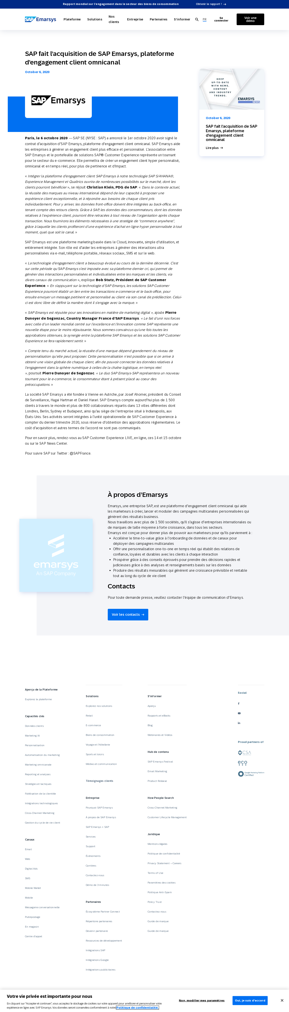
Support (90, 846)
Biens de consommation (100, 734)
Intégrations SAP (95, 950)
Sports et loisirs (95, 754)
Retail (89, 715)
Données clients (34, 725)
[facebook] (251, 704)
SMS (27, 878)
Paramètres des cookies (161, 882)
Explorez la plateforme (38, 699)
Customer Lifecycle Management (167, 817)
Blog (150, 725)
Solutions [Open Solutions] (94, 19)
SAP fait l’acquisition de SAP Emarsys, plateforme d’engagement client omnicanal (231, 133)
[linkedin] (251, 723)
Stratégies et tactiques (38, 783)
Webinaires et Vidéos (160, 734)
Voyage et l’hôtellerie (98, 744)
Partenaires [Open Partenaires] (158, 19)
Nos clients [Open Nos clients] (114, 19)
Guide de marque (158, 921)
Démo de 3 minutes (97, 884)
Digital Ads (31, 868)
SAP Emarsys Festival (160, 761)
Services (91, 836)
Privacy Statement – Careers (164, 863)
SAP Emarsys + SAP (97, 826)
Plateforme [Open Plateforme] (72, 19)
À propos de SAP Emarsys (101, 817)
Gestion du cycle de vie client (42, 822)
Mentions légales (157, 843)
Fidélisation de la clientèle (40, 793)
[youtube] (251, 713)
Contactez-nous (95, 875)
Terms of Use (155, 872)
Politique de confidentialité (164, 853)
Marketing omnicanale (38, 764)
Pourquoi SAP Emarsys (99, 807)
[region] (144, 1001)
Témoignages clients (99, 780)
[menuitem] (204, 19)
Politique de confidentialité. (137, 1007)
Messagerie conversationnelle (42, 907)
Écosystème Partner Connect (103, 911)
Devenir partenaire (97, 930)
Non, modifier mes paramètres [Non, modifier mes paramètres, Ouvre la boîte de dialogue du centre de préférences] (202, 1000)
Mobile (29, 897)
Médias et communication (101, 764)
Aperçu (152, 705)
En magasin (32, 926)
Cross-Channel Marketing (40, 812)
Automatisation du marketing (42, 754)
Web (27, 858)
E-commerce (93, 725)
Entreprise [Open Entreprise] (135, 19)
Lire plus (212, 148)
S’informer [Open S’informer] (182, 19)
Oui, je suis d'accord (250, 1000)
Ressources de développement (104, 940)
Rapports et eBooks (159, 715)
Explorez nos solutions (99, 705)
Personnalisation (35, 745)
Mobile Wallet (33, 888)
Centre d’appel (33, 936)
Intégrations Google (97, 959)
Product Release (157, 780)
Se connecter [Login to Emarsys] (221, 19)
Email (28, 849)
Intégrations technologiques (41, 803)
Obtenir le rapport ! (209, 4)
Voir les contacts (126, 614)
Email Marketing (157, 771)
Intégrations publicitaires (100, 969)
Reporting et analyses (38, 774)
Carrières (91, 865)
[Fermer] (282, 1000)
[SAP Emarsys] (40, 19)
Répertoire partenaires (99, 921)
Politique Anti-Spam (160, 892)
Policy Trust (155, 901)
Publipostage (32, 917)
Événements (93, 855)
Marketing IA (32, 735)
